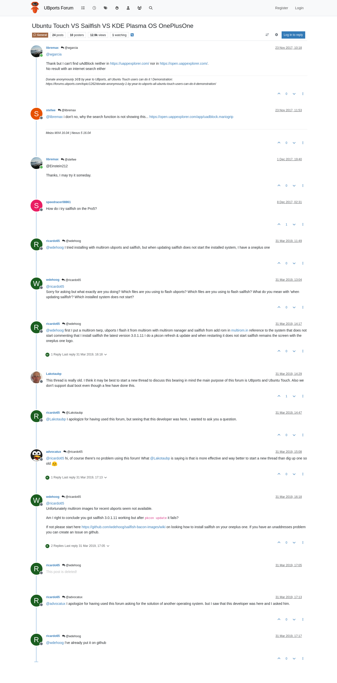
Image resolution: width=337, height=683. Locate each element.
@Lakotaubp (72, 412)
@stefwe (68, 159)
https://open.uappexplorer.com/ (183, 63)
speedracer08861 (58, 202)
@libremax (67, 110)
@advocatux (72, 597)
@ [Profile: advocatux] (56, 604)
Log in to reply (293, 35)
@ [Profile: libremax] (54, 117)
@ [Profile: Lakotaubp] (56, 419)
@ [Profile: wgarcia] (54, 54)
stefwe (51, 110)
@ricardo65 (71, 280)
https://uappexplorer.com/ (129, 63)
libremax (52, 48)
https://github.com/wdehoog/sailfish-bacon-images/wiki (124, 527)
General (40, 34)
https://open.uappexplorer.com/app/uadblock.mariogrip (191, 117)
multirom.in (239, 330)
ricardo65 (53, 241)
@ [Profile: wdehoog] (55, 247)
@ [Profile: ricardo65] (55, 286)
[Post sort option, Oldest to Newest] (267, 34)
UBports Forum (59, 7)
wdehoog (53, 280)
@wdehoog (71, 241)
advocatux (53, 452)
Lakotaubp (54, 374)
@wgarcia (69, 48)
